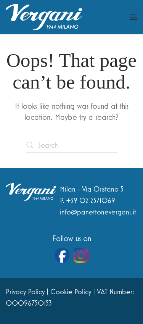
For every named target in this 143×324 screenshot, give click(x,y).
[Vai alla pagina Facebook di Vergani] (62, 255)
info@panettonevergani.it (98, 212)
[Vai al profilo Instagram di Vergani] (81, 255)
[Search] (71, 145)
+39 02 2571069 (90, 200)
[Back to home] (44, 17)
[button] (133, 17)
